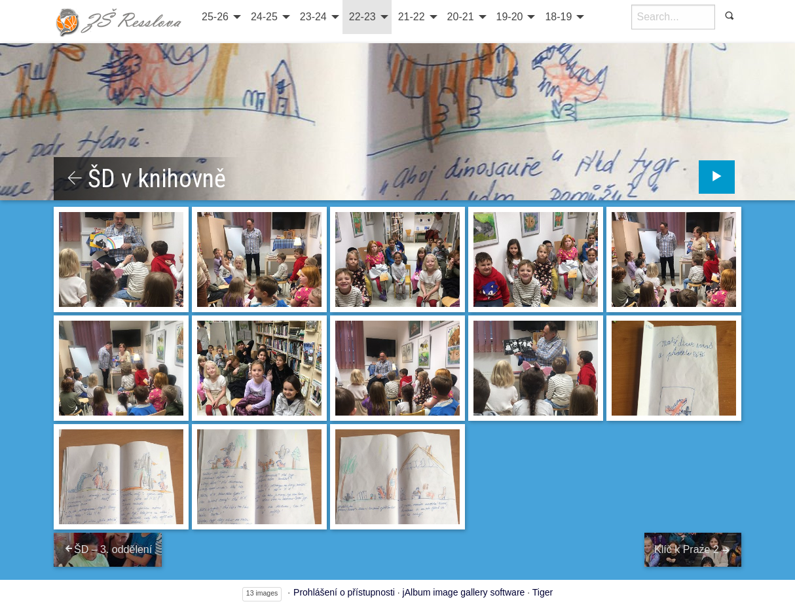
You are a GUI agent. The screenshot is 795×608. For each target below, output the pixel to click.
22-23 (362, 16)
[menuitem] (219, 17)
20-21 (460, 16)
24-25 (264, 16)
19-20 (509, 16)
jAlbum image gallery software (464, 592)
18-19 (558, 16)
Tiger (542, 592)
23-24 (313, 16)
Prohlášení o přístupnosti (344, 592)
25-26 (215, 16)
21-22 (411, 16)
